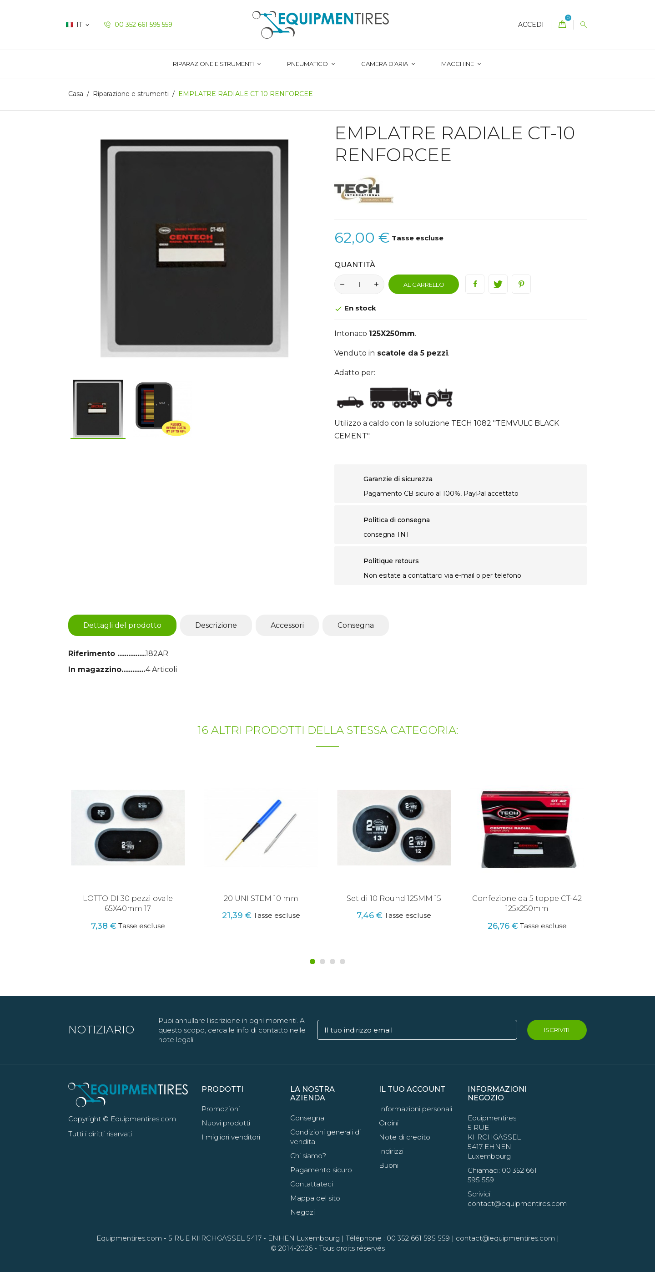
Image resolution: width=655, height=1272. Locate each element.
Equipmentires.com (129, 1238)
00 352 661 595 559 (138, 24)
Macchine (458, 63)
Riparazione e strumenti (214, 63)
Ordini (388, 1123)
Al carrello (423, 284)
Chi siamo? (308, 1155)
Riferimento (92, 653)
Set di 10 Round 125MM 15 (394, 898)
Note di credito (404, 1137)
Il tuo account (412, 1089)
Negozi (302, 1212)
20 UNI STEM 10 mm (261, 898)
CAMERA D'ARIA (385, 63)
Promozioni (221, 1108)
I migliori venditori (231, 1137)
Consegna (356, 625)
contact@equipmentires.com (505, 1238)
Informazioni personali (415, 1108)
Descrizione (216, 625)
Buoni (388, 1165)
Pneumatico (308, 63)
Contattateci (311, 1184)
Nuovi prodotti (226, 1123)
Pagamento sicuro (321, 1169)
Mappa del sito (315, 1198)
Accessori (287, 625)
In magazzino (94, 669)
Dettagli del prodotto (122, 625)
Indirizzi (391, 1151)
